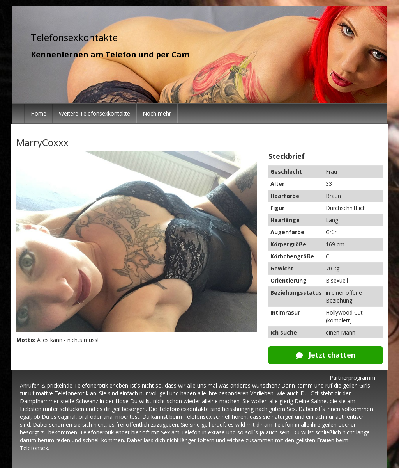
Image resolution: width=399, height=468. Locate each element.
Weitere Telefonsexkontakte (94, 113)
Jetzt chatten (325, 354)
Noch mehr (157, 113)
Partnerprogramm (352, 377)
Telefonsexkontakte (74, 37)
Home (38, 113)
